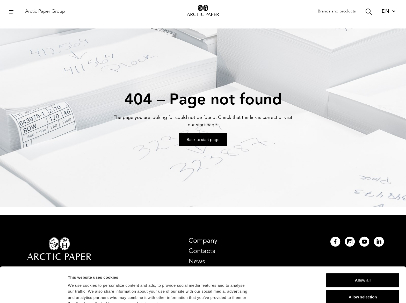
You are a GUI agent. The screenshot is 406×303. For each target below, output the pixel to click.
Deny (363, 281)
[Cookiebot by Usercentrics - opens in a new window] (33, 293)
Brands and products (337, 11)
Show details (272, 293)
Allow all (363, 247)
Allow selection (363, 264)
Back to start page (203, 139)
